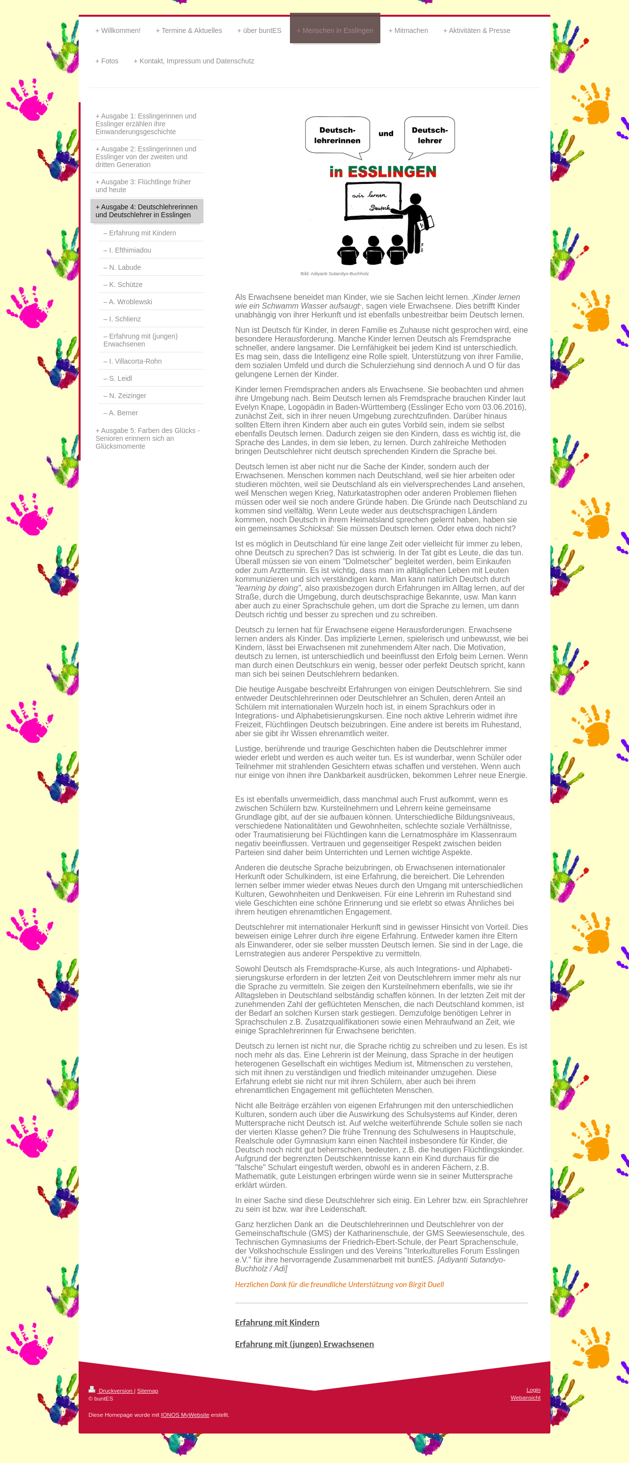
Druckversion (111, 1390)
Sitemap (147, 1390)
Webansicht (526, 1397)
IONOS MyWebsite (185, 1414)
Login (533, 1389)
